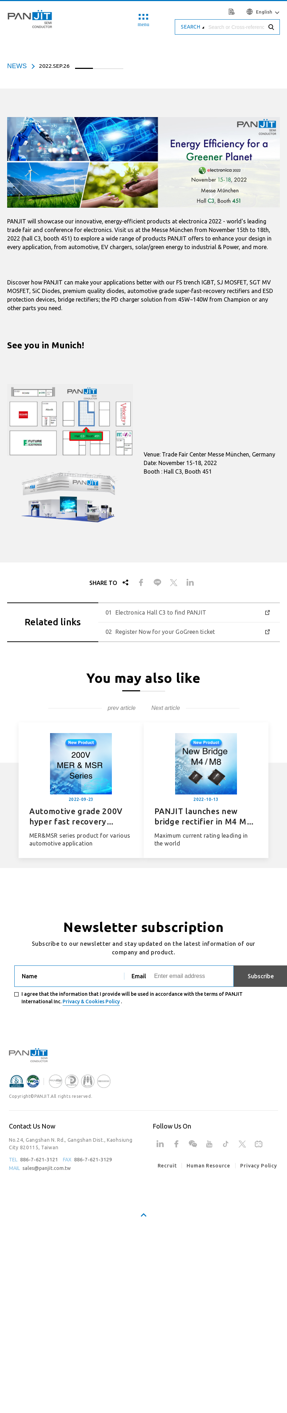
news (17, 66)
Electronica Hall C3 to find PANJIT (160, 612)
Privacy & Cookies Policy (91, 1001)
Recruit (167, 1166)
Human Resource (208, 1166)
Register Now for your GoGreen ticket (165, 632)
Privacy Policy (258, 1166)
